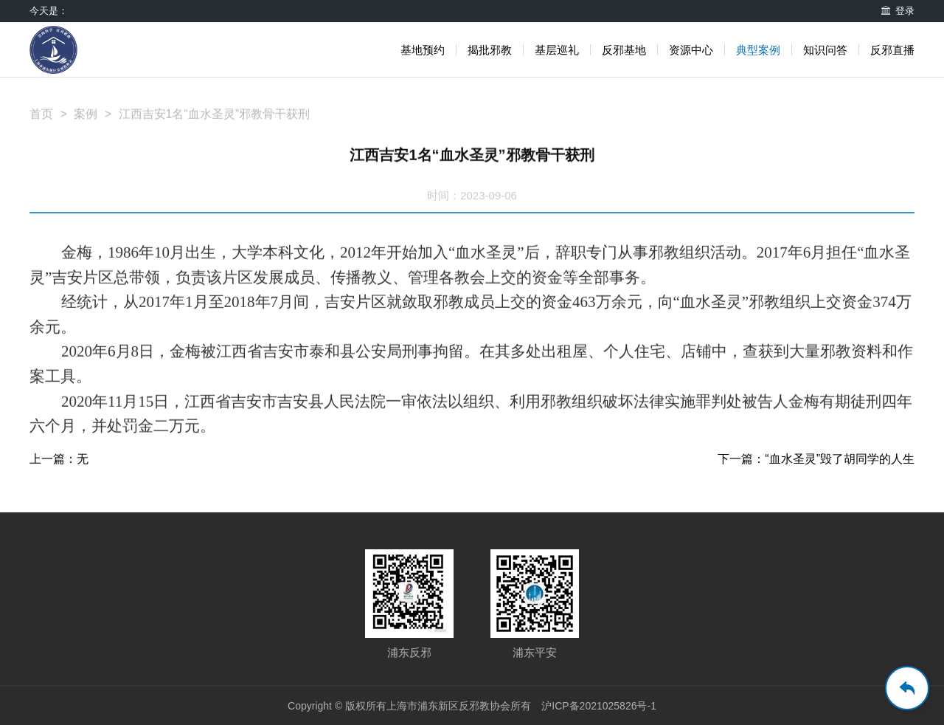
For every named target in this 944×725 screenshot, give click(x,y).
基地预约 (422, 49)
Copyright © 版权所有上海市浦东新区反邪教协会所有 (409, 706)
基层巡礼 (557, 49)
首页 (41, 120)
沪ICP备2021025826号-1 (598, 706)
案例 (85, 120)
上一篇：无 (59, 459)
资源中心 (691, 49)
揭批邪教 (490, 49)
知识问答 (825, 49)
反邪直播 (892, 49)
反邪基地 (624, 49)
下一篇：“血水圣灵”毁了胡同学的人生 (816, 459)
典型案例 (758, 49)
